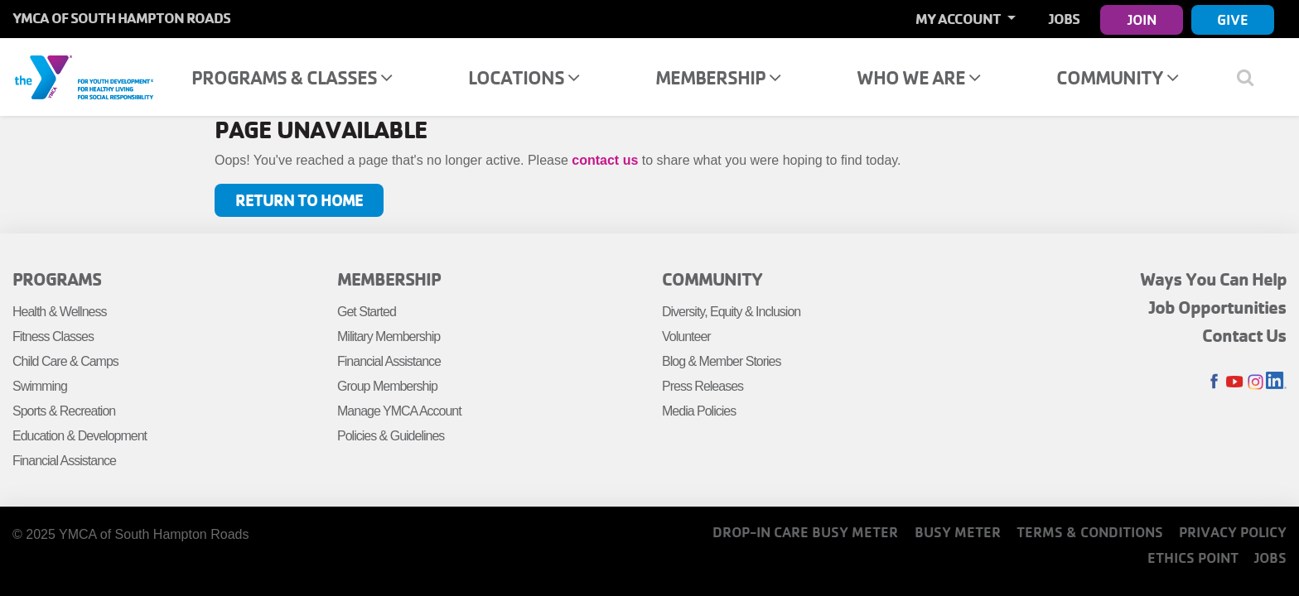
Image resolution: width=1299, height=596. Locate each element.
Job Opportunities (1218, 307)
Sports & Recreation (63, 411)
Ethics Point (1193, 557)
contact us (605, 160)
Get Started (366, 312)
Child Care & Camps (65, 361)
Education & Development (79, 436)
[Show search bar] (1251, 77)
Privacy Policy (1233, 532)
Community (1117, 77)
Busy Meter (958, 532)
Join (1142, 19)
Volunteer (686, 336)
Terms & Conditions (1090, 532)
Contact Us (1244, 335)
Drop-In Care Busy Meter (805, 532)
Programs (56, 279)
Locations (523, 77)
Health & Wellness (59, 312)
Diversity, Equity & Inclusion (731, 312)
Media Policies (699, 411)
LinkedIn (1276, 382)
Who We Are (918, 77)
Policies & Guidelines (390, 436)
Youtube (1234, 382)
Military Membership (388, 336)
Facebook (1214, 382)
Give (1232, 19)
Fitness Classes (53, 336)
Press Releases (702, 386)
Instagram (1255, 382)
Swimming (39, 386)
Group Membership (387, 386)
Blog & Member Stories (721, 361)
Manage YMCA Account (399, 411)
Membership (717, 77)
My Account (959, 18)
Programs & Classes (291, 77)
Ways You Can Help (1213, 279)
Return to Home (299, 200)
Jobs (1064, 18)
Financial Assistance (64, 461)
